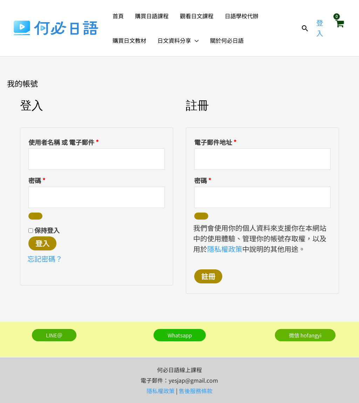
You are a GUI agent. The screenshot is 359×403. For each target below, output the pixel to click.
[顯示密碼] (35, 216)
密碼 (39, 179)
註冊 (208, 276)
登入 (42, 243)
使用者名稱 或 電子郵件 (66, 141)
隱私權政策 (224, 249)
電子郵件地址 (218, 141)
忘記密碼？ (44, 259)
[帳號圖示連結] (320, 28)
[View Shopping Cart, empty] (339, 28)
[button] (195, 40)
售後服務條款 (195, 391)
